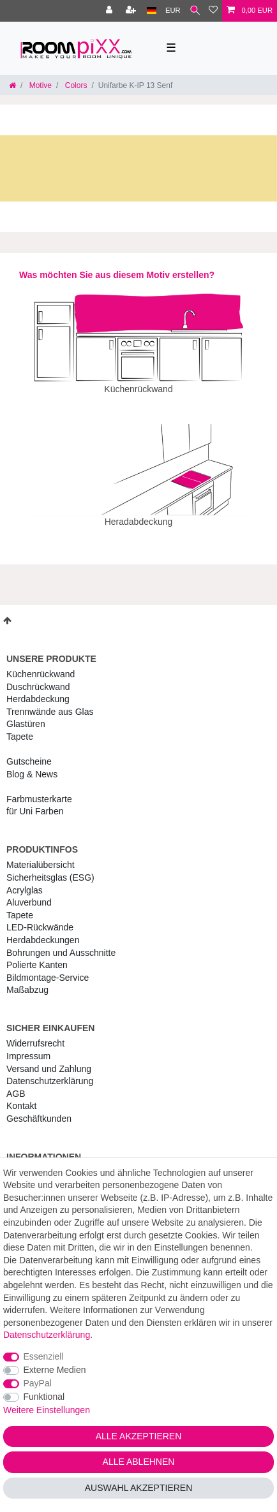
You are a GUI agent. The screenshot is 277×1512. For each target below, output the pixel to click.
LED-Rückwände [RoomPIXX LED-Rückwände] (39, 918)
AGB (16, 1085)
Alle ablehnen (139, 1462)
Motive (39, 85)
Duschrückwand (38, 678)
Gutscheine (29, 752)
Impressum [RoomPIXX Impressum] (28, 1047)
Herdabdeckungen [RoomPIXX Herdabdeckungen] (42, 931)
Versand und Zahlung (48, 1060)
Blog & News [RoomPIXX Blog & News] (31, 765)
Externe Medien (55, 1370)
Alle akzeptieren (139, 1436)
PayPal (38, 1383)
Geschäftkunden (38, 1110)
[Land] (151, 11)
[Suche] (195, 11)
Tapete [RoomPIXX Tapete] (19, 906)
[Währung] (173, 11)
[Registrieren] (132, 11)
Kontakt (21, 1097)
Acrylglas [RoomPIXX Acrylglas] (24, 881)
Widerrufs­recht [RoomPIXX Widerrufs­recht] (35, 1034)
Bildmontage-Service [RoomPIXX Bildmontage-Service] (47, 969)
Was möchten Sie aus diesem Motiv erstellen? (116, 275)
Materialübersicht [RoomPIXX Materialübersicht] (40, 856)
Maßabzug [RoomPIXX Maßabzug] (27, 981)
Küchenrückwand (40, 665)
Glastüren (25, 715)
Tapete (19, 728)
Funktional (44, 1396)
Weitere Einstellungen (46, 1410)
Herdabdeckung (38, 690)
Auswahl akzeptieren (139, 1488)
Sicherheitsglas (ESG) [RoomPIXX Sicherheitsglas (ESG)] (50, 868)
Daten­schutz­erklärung (49, 1072)
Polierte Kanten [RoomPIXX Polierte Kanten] (37, 956)
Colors (75, 85)
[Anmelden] (110, 11)
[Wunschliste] (213, 11)
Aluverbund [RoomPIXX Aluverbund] (29, 893)
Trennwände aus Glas (49, 703)
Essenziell (44, 1356)
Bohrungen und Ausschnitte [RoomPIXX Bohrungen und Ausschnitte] (61, 944)
